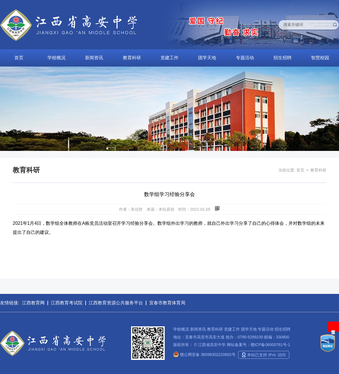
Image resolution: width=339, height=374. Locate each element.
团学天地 (207, 57)
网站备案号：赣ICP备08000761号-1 (258, 344)
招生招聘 (282, 57)
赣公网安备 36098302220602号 (204, 354)
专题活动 (245, 57)
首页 (18, 57)
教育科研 (132, 57)
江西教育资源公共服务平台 (116, 302)
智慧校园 (320, 57)
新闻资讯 (94, 57)
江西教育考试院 (66, 302)
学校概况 (56, 57)
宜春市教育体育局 (167, 302)
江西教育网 (33, 302)
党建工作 (169, 57)
